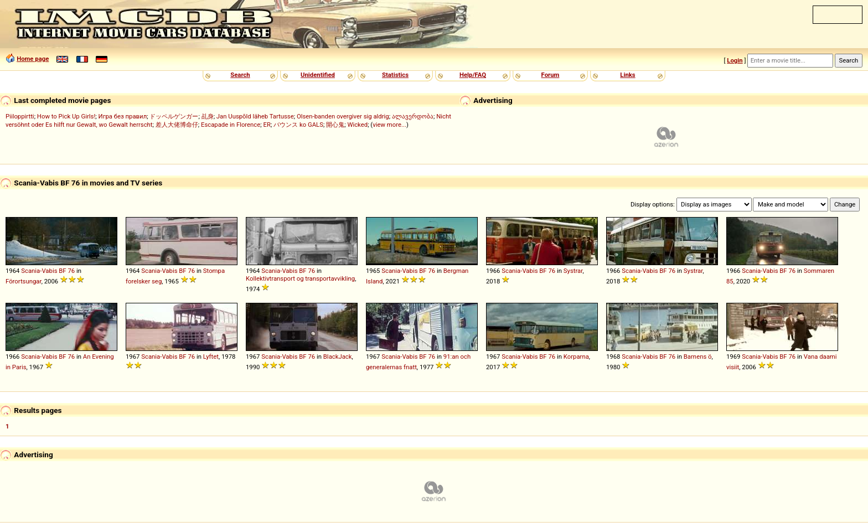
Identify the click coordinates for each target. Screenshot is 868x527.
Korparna (576, 356)
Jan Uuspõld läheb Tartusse (255, 116)
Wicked (357, 124)
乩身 (208, 116)
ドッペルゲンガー (173, 116)
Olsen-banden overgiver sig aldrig (343, 116)
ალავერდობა (412, 116)
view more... (389, 124)
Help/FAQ (472, 75)
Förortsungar (24, 281)
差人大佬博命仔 (177, 124)
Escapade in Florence (230, 124)
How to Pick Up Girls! (66, 116)
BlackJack (337, 356)
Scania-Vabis (39, 271)
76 (71, 271)
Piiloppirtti (20, 116)
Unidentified (318, 75)
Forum (550, 75)
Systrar (573, 271)
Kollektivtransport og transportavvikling (300, 278)
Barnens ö (698, 356)
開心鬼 (335, 124)
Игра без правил (123, 116)
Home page (33, 59)
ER (267, 124)
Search (240, 75)
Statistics (395, 75)
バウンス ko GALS (298, 124)
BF (62, 271)
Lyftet (211, 356)
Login (734, 60)
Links (627, 75)
